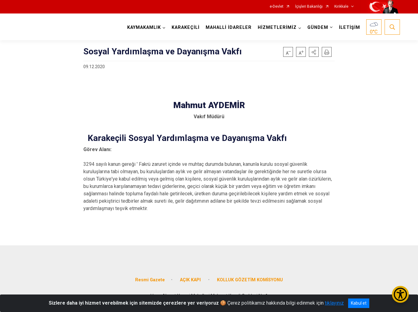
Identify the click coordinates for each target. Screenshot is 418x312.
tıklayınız (334, 303)
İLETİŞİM (349, 27)
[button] (314, 52)
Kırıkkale (341, 7)
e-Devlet (276, 7)
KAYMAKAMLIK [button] (144, 27)
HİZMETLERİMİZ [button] (277, 27)
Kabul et (359, 303)
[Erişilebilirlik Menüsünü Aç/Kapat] (400, 294)
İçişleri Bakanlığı (309, 7)
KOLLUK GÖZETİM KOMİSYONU (250, 280)
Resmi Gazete (150, 280)
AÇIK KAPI (191, 280)
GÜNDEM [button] (317, 27)
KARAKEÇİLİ (186, 27)
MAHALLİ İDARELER (229, 27)
